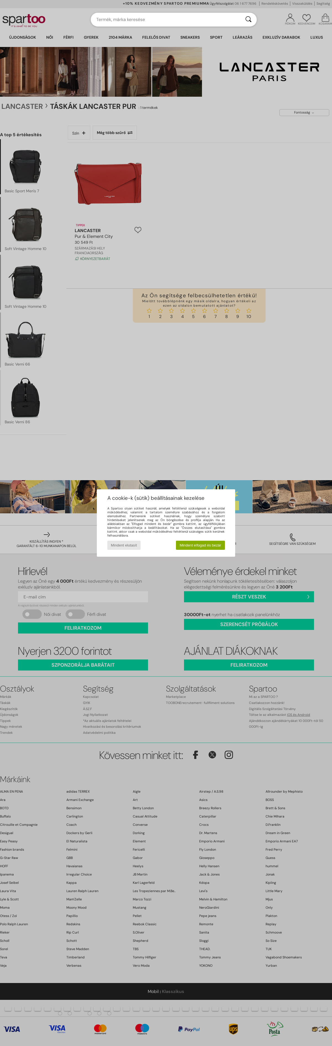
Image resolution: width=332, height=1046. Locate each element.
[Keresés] (248, 20)
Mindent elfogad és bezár (200, 545)
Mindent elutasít (124, 545)
